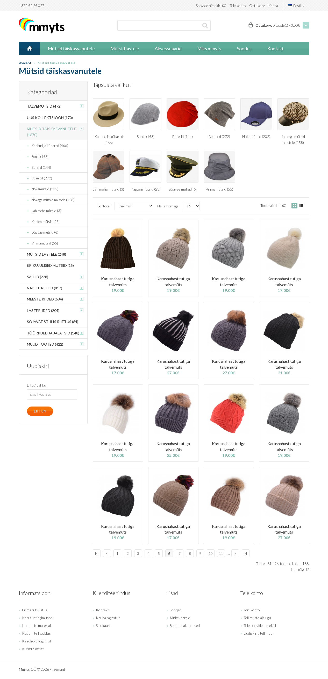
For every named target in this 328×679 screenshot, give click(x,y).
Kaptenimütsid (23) (46, 222)
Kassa (273, 5)
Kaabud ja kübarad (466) (50, 146)
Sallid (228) (37, 277)
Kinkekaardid (180, 617)
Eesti (296, 5)
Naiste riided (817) (44, 288)
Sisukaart (103, 625)
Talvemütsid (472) (44, 106)
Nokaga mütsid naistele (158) (53, 200)
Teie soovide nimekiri (260, 625)
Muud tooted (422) (45, 344)
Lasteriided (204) (43, 310)
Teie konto (238, 5)
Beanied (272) (42, 178)
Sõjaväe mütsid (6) (45, 232)
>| (245, 553)
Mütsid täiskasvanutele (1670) (51, 132)
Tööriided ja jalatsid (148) (53, 333)
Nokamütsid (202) (45, 189)
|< (96, 553)
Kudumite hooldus (36, 633)
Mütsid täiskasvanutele (56, 63)
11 (221, 553)
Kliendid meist (33, 649)
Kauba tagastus (108, 617)
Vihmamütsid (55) (45, 243)
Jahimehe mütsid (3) (46, 211)
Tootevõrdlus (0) (273, 205)
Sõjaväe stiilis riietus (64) (52, 321)
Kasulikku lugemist (36, 641)
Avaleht (25, 63)
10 (211, 553)
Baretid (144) (41, 167)
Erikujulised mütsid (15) (50, 265)
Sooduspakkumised (185, 625)
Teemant (58, 669)
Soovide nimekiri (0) (211, 5)
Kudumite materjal (36, 625)
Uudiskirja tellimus (258, 633)
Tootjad (175, 610)
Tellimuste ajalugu (257, 617)
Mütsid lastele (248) (46, 254)
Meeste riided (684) (45, 299)
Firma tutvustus (34, 610)
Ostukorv (257, 5)
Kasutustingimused (37, 617)
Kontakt (102, 610)
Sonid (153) (40, 157)
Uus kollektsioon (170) (50, 117)
